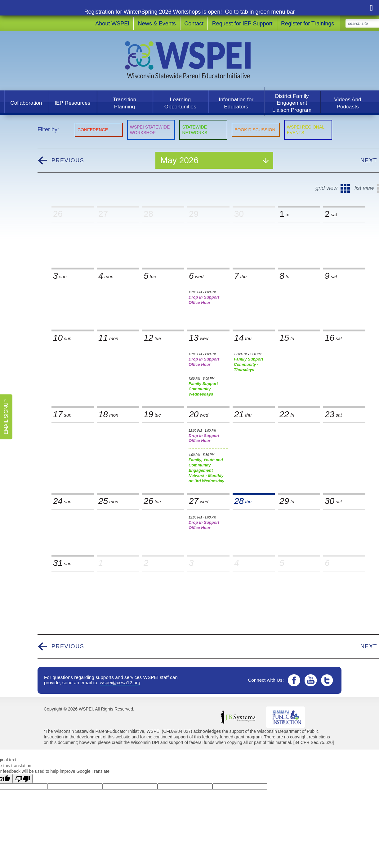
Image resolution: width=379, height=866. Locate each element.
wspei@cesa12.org (120, 682)
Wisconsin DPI (285, 717)
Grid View (326, 188)
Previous (67, 160)
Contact (193, 23)
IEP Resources (72, 103)
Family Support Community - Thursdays (254, 362)
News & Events (157, 23)
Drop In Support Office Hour (208, 297)
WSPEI (189, 59)
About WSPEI (112, 23)
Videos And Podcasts (347, 103)
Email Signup (6, 416)
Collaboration (26, 103)
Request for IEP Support (242, 23)
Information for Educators (236, 103)
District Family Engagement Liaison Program (291, 103)
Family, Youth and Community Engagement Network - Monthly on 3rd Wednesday (208, 468)
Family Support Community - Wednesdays (208, 386)
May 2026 (179, 160)
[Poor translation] (23, 778)
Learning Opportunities (180, 103)
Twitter (328, 680)
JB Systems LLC (237, 717)
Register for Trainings (307, 23)
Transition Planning (124, 103)
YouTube (311, 680)
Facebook (294, 680)
